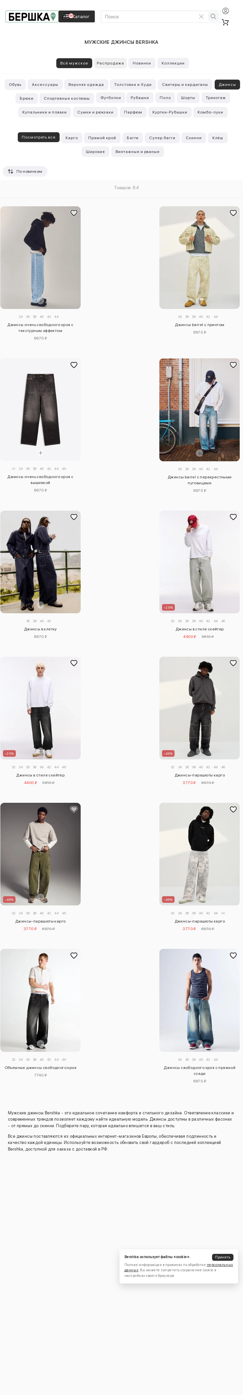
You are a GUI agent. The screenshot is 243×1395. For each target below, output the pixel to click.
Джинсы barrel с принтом (199, 324)
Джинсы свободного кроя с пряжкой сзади (199, 1070)
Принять (222, 1257)
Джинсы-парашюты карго (200, 775)
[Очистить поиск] (201, 16)
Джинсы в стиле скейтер (200, 629)
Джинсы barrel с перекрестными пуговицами (200, 480)
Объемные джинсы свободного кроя (40, 1067)
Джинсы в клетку (40, 629)
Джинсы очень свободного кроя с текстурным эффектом (40, 327)
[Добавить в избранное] (74, 212)
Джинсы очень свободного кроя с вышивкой (40, 479)
